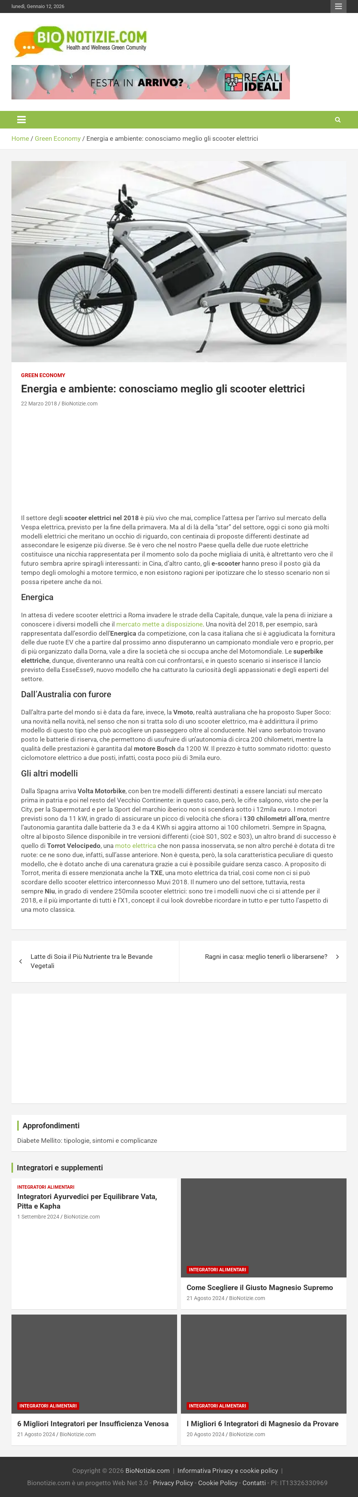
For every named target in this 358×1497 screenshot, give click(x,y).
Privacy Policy (173, 1483)
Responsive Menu (338, 6)
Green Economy (43, 375)
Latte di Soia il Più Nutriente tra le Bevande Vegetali (92, 961)
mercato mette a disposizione (159, 624)
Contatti (254, 1483)
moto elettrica (135, 845)
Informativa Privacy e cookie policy (227, 1470)
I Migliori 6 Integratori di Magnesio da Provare (262, 1423)
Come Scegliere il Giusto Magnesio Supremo (260, 1287)
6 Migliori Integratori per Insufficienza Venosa (93, 1423)
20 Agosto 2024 (206, 1434)
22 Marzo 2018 (39, 403)
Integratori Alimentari (46, 1187)
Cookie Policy (218, 1483)
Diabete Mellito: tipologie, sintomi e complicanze (87, 1140)
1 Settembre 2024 (38, 1217)
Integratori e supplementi (60, 1167)
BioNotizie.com (80, 403)
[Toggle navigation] (21, 120)
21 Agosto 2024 (206, 1298)
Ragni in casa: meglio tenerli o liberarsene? (266, 956)
